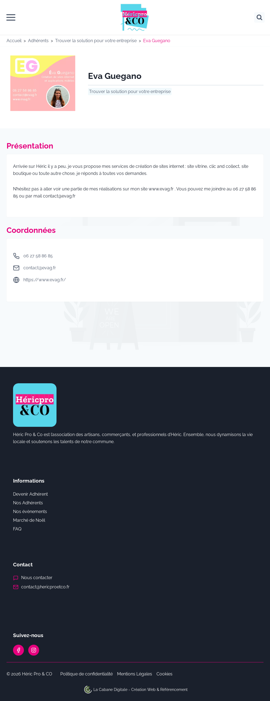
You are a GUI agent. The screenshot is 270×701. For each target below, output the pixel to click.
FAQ (17, 529)
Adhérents (38, 40)
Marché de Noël (29, 520)
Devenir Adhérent (30, 494)
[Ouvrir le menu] (11, 17)
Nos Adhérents (28, 502)
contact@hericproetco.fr (45, 586)
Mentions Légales (134, 674)
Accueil (14, 40)
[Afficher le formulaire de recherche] (259, 17)
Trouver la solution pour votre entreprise (96, 40)
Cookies (164, 674)
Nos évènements (30, 511)
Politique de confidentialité (86, 674)
